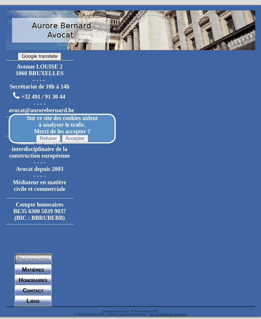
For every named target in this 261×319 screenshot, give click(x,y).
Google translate (39, 56)
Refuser (48, 138)
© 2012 (79, 314)
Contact (33, 290)
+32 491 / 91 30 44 (43, 97)
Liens (33, 301)
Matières (33, 269)
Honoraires (33, 280)
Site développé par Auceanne (168, 314)
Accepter (75, 138)
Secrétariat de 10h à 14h (39, 86)
